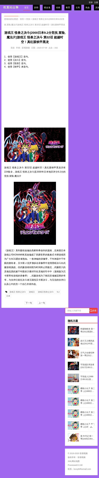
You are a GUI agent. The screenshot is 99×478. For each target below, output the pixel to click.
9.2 (58, 292)
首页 (26, 7)
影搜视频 (82, 457)
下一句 (29, 303)
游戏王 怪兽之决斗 (18, 292)
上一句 (42, 303)
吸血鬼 (47, 7)
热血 (88, 7)
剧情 (36, 7)
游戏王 (32, 292)
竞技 (28, 19)
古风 (78, 7)
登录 (91, 2)
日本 (8, 296)
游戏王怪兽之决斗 (46, 292)
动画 (58, 7)
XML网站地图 (74, 461)
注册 (96, 2)
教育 (68, 7)
